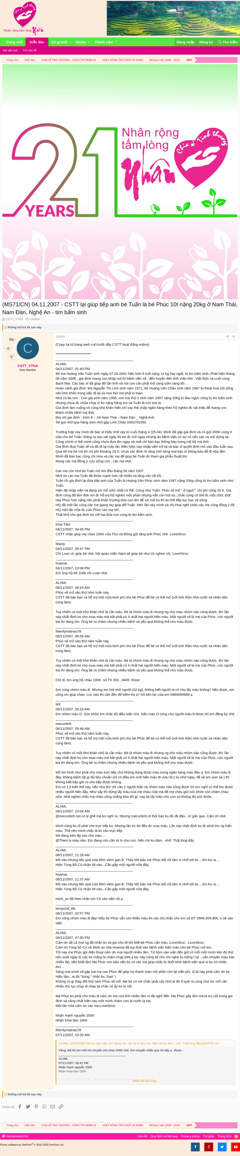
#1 (233, 336)
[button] (70, 42)
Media (81, 42)
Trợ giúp (208, 1136)
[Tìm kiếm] (227, 42)
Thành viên (104, 42)
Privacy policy (190, 1136)
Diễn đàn (37, 42)
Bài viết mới (10, 50)
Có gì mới (59, 42)
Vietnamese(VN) (15, 1136)
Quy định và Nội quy (164, 1136)
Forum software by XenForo (32, 1144)
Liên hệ (142, 1136)
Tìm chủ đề (30, 50)
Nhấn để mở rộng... (146, 1081)
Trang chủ (14, 42)
